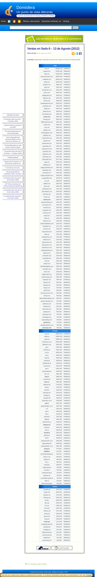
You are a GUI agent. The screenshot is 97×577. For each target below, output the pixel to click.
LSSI (66, 572)
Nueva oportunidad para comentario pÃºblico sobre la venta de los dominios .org (13, 139)
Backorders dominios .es (51, 21)
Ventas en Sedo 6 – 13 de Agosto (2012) (53, 48)
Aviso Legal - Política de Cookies (54, 572)
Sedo (29, 53)
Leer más (82, 575)
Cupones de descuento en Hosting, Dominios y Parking (35, 16)
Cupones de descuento (36, 572)
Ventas (34, 53)
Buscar (75, 28)
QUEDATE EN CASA (13, 115)
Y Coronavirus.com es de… (13, 167)
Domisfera (25, 7)
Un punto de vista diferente (34, 12)
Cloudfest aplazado (12, 157)
